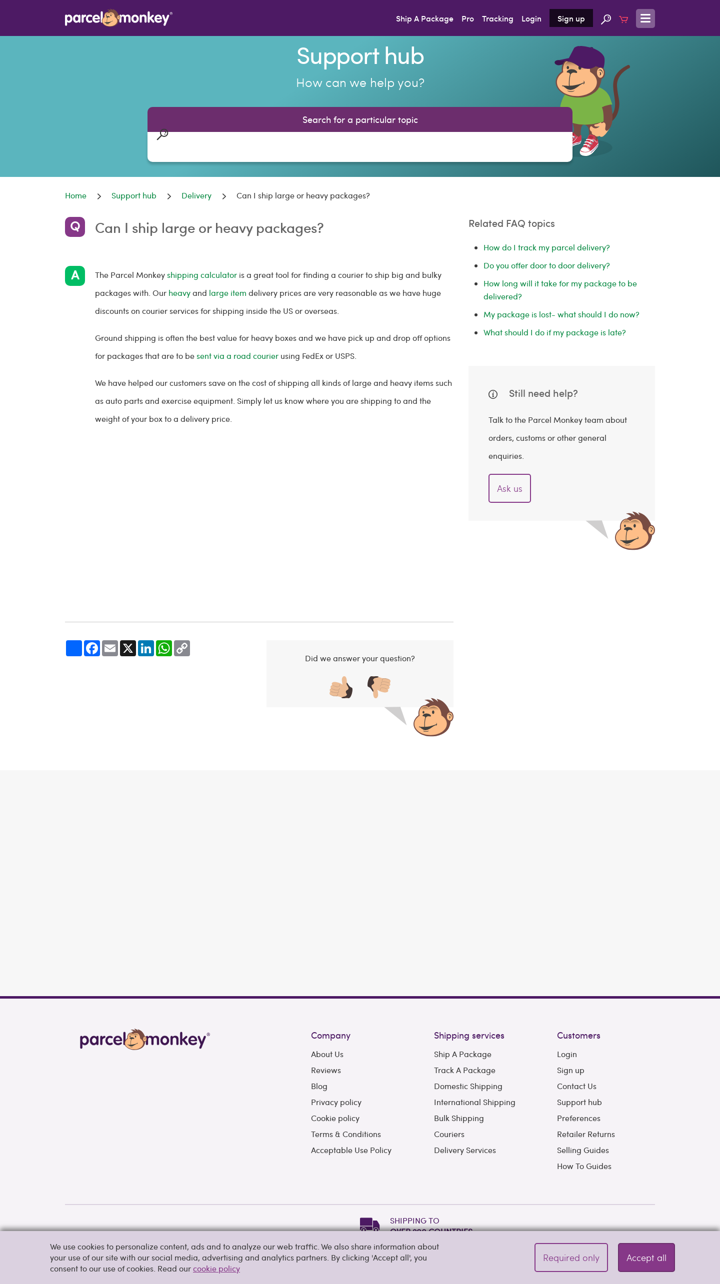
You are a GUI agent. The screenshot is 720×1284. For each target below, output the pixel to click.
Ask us (509, 488)
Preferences (578, 1063)
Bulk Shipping (459, 1063)
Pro (468, 17)
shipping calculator (202, 274)
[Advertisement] (259, 525)
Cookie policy (335, 1063)
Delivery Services (465, 1095)
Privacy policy (336, 1047)
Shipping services (469, 980)
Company (330, 980)
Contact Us (576, 1031)
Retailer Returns (586, 1079)
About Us (327, 999)
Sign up (571, 17)
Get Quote (611, 869)
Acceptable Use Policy (351, 1095)
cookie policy (216, 1268)
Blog (319, 1031)
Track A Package (465, 1015)
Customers (578, 980)
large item (228, 292)
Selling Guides (583, 1095)
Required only (571, 1257)
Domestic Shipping (468, 1031)
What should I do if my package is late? (555, 332)
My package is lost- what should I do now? (562, 314)
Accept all (646, 1257)
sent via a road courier (237, 355)
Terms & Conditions (346, 1079)
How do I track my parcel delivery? (547, 247)
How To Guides (584, 1111)
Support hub (579, 1047)
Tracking (498, 17)
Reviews (326, 1015)
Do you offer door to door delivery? (547, 265)
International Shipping (475, 1047)
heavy (179, 292)
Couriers (449, 1079)
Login (532, 17)
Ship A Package (425, 17)
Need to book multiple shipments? (591, 896)
